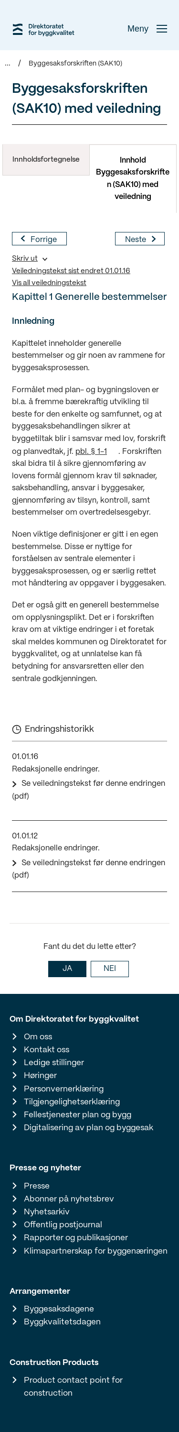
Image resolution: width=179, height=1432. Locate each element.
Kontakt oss (46, 1050)
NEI (110, 968)
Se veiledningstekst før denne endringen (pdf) (88, 790)
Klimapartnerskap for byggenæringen (96, 1251)
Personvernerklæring (64, 1089)
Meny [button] (147, 28)
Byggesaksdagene (59, 1309)
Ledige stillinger (54, 1063)
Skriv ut (25, 258)
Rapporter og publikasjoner (76, 1238)
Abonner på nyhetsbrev (69, 1199)
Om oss (38, 1037)
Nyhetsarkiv (47, 1212)
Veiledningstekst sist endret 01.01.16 (71, 271)
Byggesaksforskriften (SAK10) (75, 63)
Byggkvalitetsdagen (62, 1322)
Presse (37, 1186)
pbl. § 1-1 (91, 451)
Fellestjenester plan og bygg (77, 1115)
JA (67, 968)
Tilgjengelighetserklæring (72, 1102)
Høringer (40, 1076)
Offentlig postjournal (63, 1225)
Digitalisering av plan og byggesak (88, 1128)
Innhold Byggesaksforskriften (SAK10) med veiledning (132, 179)
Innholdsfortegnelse (46, 159)
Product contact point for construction (73, 1387)
